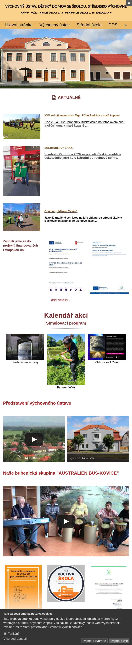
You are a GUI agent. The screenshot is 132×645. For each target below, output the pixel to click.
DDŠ (113, 25)
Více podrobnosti (15, 638)
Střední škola (89, 25)
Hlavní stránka (19, 25)
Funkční (13, 633)
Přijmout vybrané (94, 641)
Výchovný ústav (55, 25)
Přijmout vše (119, 641)
